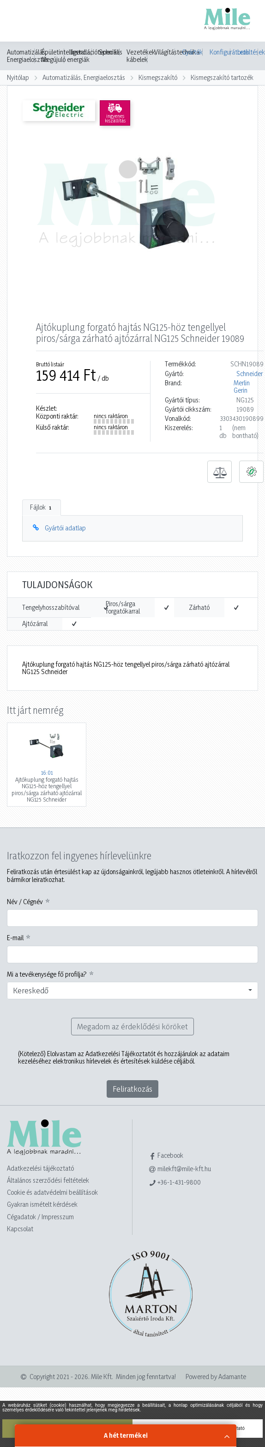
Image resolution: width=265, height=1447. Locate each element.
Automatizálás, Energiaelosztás (27, 56)
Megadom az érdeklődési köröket (132, 1026)
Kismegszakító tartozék (222, 77)
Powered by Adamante (216, 1376)
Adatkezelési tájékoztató (40, 1168)
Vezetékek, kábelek (141, 56)
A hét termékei (126, 1435)
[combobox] (132, 990)
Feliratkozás (132, 1089)
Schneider (249, 373)
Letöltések (247, 52)
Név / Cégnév (25, 902)
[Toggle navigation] (20, 21)
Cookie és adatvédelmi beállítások (52, 1192)
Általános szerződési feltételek (48, 1180)
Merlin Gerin (242, 386)
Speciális (110, 52)
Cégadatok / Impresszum (40, 1217)
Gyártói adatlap (65, 528)
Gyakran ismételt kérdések (42, 1204)
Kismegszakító (158, 77)
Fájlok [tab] (41, 507)
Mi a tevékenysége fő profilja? (47, 974)
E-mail (15, 938)
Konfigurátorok (220, 52)
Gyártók (192, 52)
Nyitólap (18, 77)
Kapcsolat (20, 1229)
